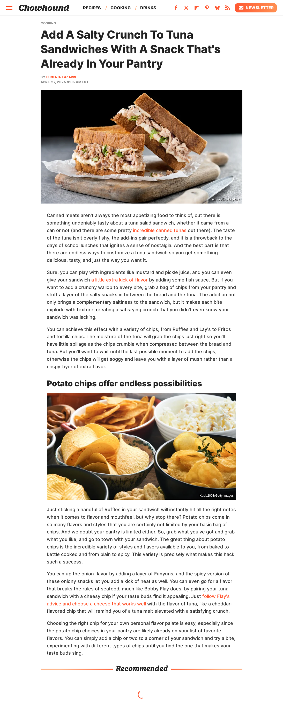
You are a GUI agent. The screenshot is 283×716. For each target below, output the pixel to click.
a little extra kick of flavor (119, 280)
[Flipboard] (196, 9)
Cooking (120, 7)
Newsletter (256, 7)
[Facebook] (176, 9)
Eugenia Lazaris (61, 77)
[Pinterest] (207, 9)
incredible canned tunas (160, 230)
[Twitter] (186, 9)
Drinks (148, 7)
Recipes (92, 7)
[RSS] (228, 9)
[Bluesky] (217, 9)
